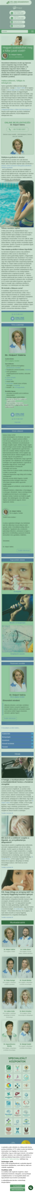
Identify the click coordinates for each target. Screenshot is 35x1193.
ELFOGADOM (17, 1186)
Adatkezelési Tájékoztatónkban (10, 1159)
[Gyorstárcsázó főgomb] (30, 1187)
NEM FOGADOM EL (17, 1189)
